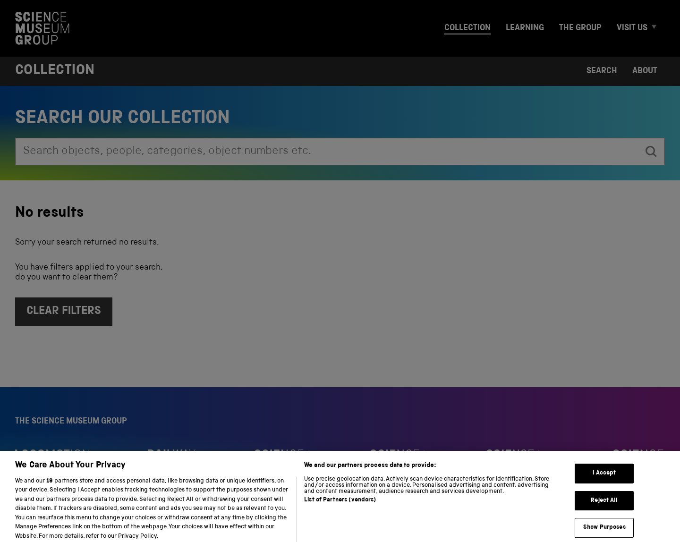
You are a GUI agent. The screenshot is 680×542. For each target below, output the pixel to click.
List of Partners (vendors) (340, 506)
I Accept (604, 480)
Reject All (604, 507)
